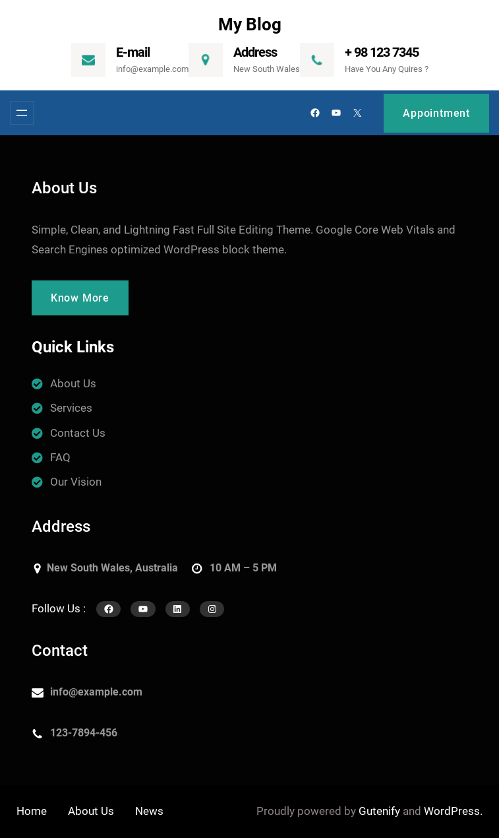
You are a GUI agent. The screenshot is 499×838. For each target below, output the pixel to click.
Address (255, 52)
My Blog (249, 24)
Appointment (436, 113)
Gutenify (379, 811)
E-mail (133, 52)
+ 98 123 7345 (382, 52)
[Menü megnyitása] (22, 113)
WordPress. (453, 811)
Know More (80, 298)
